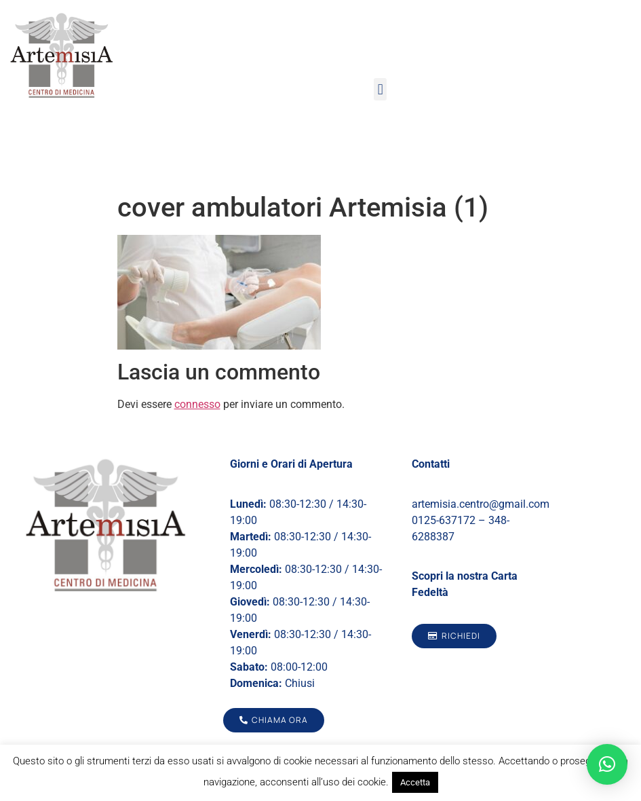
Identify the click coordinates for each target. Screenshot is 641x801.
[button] (380, 89)
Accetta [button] (415, 782)
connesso (197, 404)
